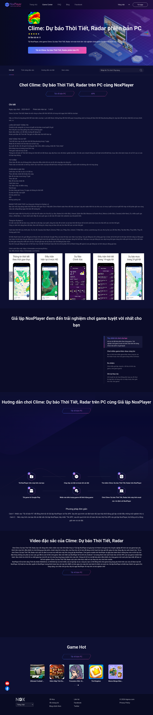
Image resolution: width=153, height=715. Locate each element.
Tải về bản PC (60, 93)
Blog (68, 5)
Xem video (65, 70)
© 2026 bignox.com (127, 699)
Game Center (47, 5)
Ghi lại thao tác (113, 374)
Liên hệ (76, 699)
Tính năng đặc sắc (27, 70)
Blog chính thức (55, 706)
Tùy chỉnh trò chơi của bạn (117, 338)
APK (93, 93)
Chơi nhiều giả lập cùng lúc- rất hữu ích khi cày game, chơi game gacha (121, 367)
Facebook (78, 5)
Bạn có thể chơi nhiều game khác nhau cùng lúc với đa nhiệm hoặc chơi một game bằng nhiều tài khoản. (123, 355)
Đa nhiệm (110, 363)
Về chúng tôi (54, 703)
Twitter (76, 706)
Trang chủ (33, 5)
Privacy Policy (125, 703)
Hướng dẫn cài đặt (47, 70)
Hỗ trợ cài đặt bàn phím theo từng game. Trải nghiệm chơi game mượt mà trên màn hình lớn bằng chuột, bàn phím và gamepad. (123, 344)
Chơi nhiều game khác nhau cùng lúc (121, 351)
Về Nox (52, 699)
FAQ (59, 5)
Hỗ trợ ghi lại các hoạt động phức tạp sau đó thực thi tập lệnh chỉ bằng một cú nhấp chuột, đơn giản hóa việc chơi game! (122, 379)
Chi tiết (11, 70)
